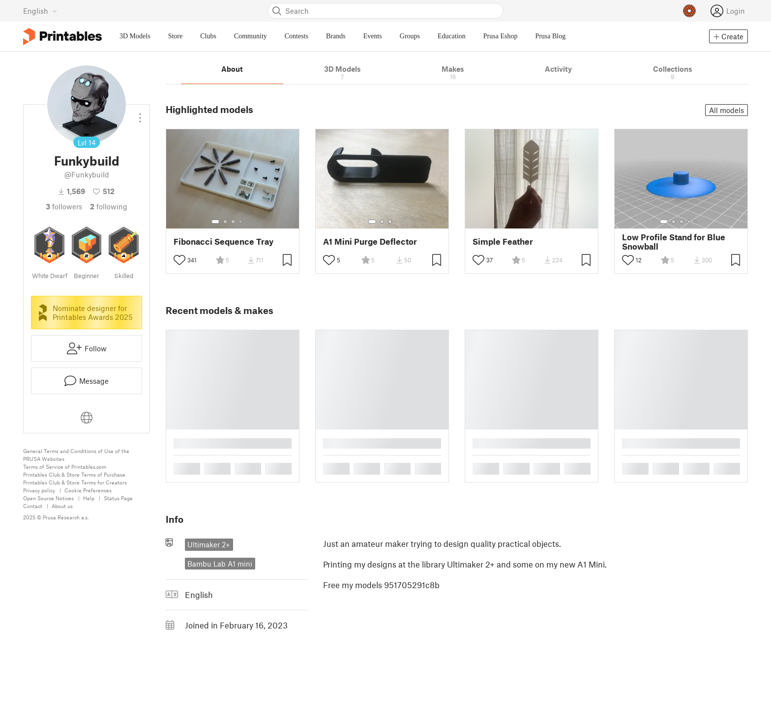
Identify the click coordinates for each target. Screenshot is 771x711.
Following (108, 206)
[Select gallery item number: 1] (215, 222)
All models (726, 110)
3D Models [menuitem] (134, 36)
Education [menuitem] (452, 36)
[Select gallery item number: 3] (233, 222)
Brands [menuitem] (336, 36)
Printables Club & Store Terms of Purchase (74, 474)
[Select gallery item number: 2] (225, 222)
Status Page (118, 498)
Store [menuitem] (175, 36)
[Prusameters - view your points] (689, 10)
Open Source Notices (48, 498)
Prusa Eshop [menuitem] (500, 36)
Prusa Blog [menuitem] (550, 36)
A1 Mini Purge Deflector (370, 241)
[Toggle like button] (179, 260)
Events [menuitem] (372, 36)
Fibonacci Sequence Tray (223, 241)
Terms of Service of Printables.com (64, 466)
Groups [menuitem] (410, 36)
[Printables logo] (62, 36)
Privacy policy (39, 490)
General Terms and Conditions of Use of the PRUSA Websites (76, 455)
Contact (32, 506)
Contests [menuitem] (296, 36)
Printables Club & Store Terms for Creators (75, 482)
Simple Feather (503, 241)
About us (62, 506)
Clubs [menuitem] (208, 36)
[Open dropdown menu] (140, 114)
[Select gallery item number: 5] (248, 222)
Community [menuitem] (250, 36)
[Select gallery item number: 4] (241, 222)
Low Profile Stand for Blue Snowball (673, 241)
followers (64, 206)
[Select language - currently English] (40, 10)
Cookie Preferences (88, 490)
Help (88, 498)
